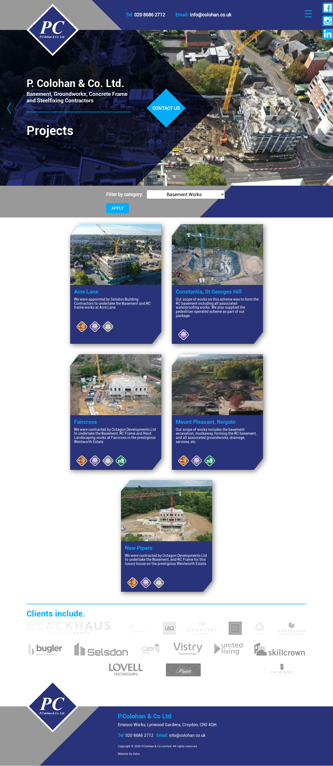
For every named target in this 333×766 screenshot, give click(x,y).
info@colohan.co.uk (180, 735)
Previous (9, 108)
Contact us (166, 108)
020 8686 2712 (135, 735)
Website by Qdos (129, 754)
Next (324, 108)
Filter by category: (125, 194)
